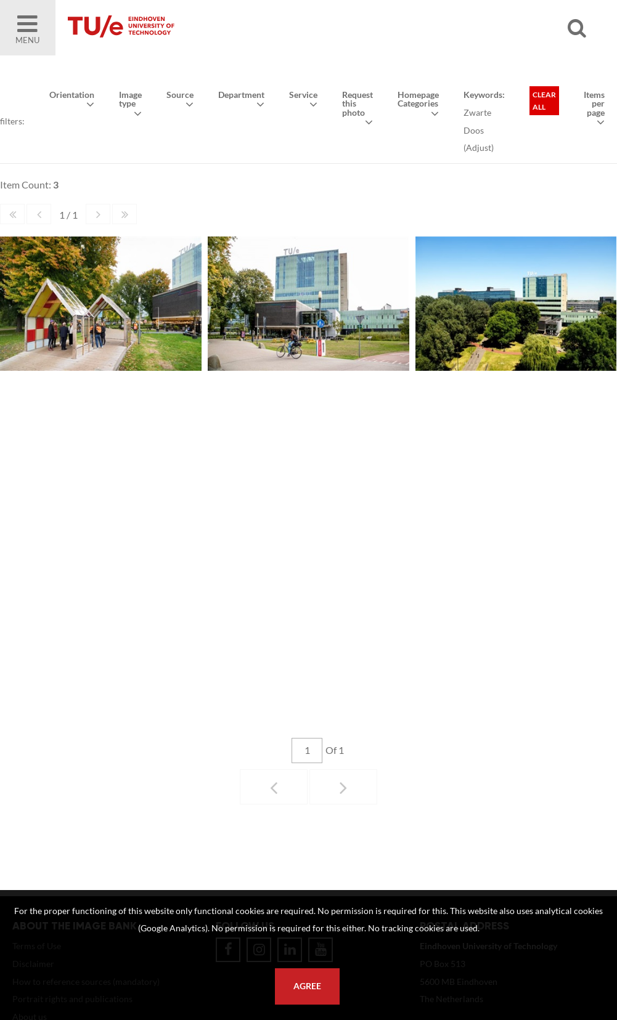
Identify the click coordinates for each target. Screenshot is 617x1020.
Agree (307, 986)
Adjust (478, 147)
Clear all (544, 101)
